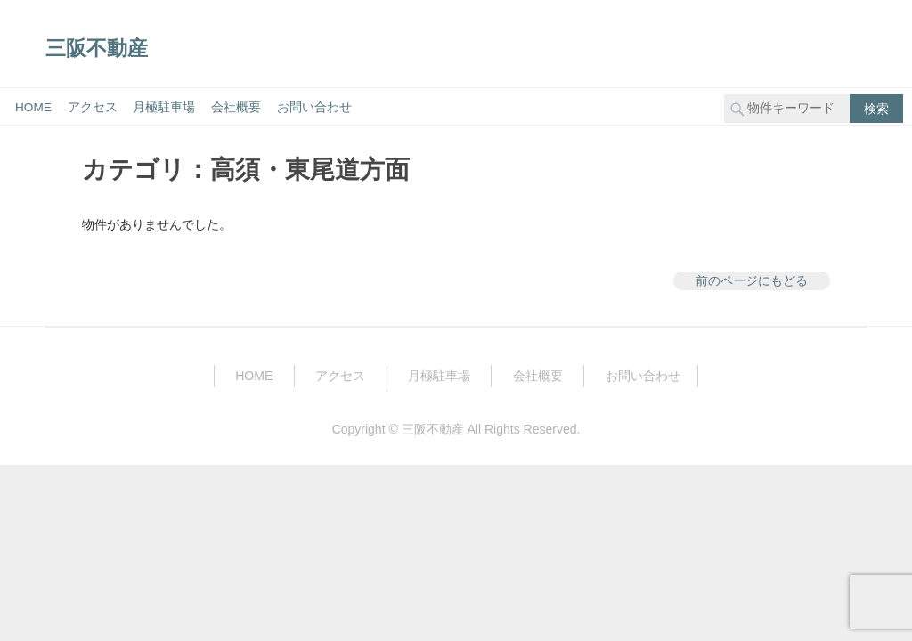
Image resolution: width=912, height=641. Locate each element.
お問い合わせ (314, 107)
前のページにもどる (752, 280)
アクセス (93, 107)
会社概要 (236, 107)
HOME (33, 107)
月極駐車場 (164, 107)
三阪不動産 (96, 48)
